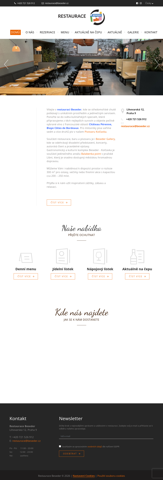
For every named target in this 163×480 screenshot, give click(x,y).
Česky (149, 3)
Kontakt (150, 32)
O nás (30, 32)
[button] (6, 64)
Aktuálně (115, 32)
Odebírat (70, 453)
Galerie (133, 32)
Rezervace (47, 32)
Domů (15, 32)
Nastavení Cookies (84, 476)
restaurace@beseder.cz (56, 3)
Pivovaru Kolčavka (95, 131)
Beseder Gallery (105, 139)
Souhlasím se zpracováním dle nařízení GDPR (90, 446)
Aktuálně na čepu (88, 32)
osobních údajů (95, 446)
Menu (65, 32)
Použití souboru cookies (111, 476)
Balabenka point (91, 153)
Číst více (57, 202)
